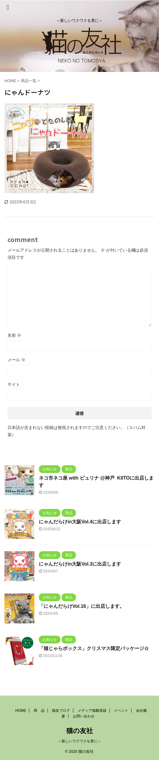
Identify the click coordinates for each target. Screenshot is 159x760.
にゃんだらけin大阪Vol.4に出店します (80, 521)
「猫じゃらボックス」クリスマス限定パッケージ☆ (94, 648)
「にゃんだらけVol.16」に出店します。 (81, 606)
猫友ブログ (61, 710)
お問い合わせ (83, 716)
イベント (121, 710)
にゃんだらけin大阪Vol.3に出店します (80, 563)
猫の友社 (79, 731)
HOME (20, 710)
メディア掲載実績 (92, 710)
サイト (13, 384)
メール (16, 359)
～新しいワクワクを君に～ (79, 741)
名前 (14, 335)
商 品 (39, 710)
